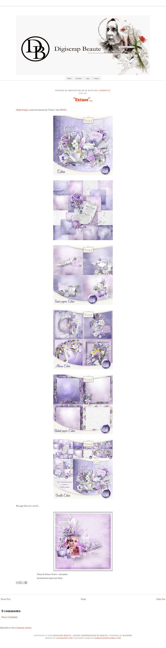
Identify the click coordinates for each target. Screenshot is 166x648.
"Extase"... (83, 99)
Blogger (127, 635)
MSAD (63, 110)
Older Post (160, 599)
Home (69, 78)
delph (83, 93)
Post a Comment (9, 617)
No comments (102, 90)
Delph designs (22, 110)
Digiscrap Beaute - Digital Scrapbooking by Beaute (80, 635)
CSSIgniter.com (64, 638)
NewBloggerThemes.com (108, 638)
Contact (96, 78)
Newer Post (5, 599)
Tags (87, 78)
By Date (78, 78)
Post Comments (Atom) (21, 628)
